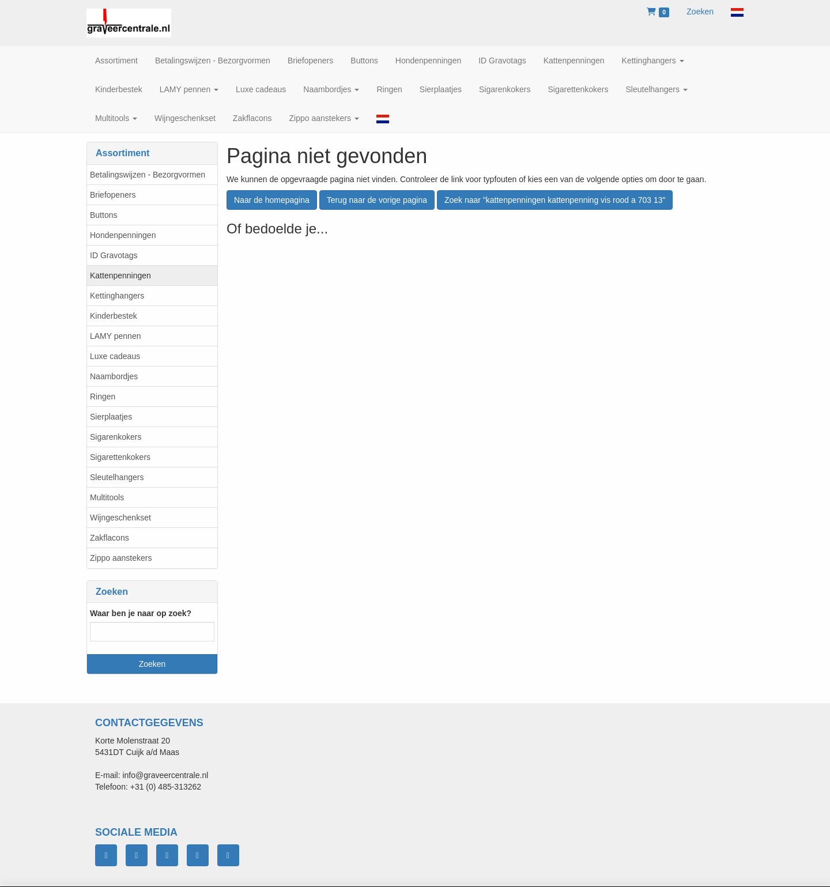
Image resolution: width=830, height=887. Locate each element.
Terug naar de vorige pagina (377, 200)
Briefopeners (112, 194)
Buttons (103, 215)
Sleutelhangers (117, 477)
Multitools (107, 497)
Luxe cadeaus (115, 356)
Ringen (102, 396)
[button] (737, 11)
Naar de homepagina (272, 200)
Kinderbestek (113, 315)
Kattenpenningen (120, 275)
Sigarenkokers (116, 436)
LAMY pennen (115, 336)
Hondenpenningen (123, 235)
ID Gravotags (113, 255)
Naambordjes (114, 376)
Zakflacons (109, 537)
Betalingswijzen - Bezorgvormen (147, 174)
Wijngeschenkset (120, 517)
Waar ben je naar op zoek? (140, 613)
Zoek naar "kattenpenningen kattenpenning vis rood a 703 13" (555, 200)
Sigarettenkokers (120, 457)
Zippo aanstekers (121, 558)
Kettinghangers (117, 295)
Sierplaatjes (111, 416)
